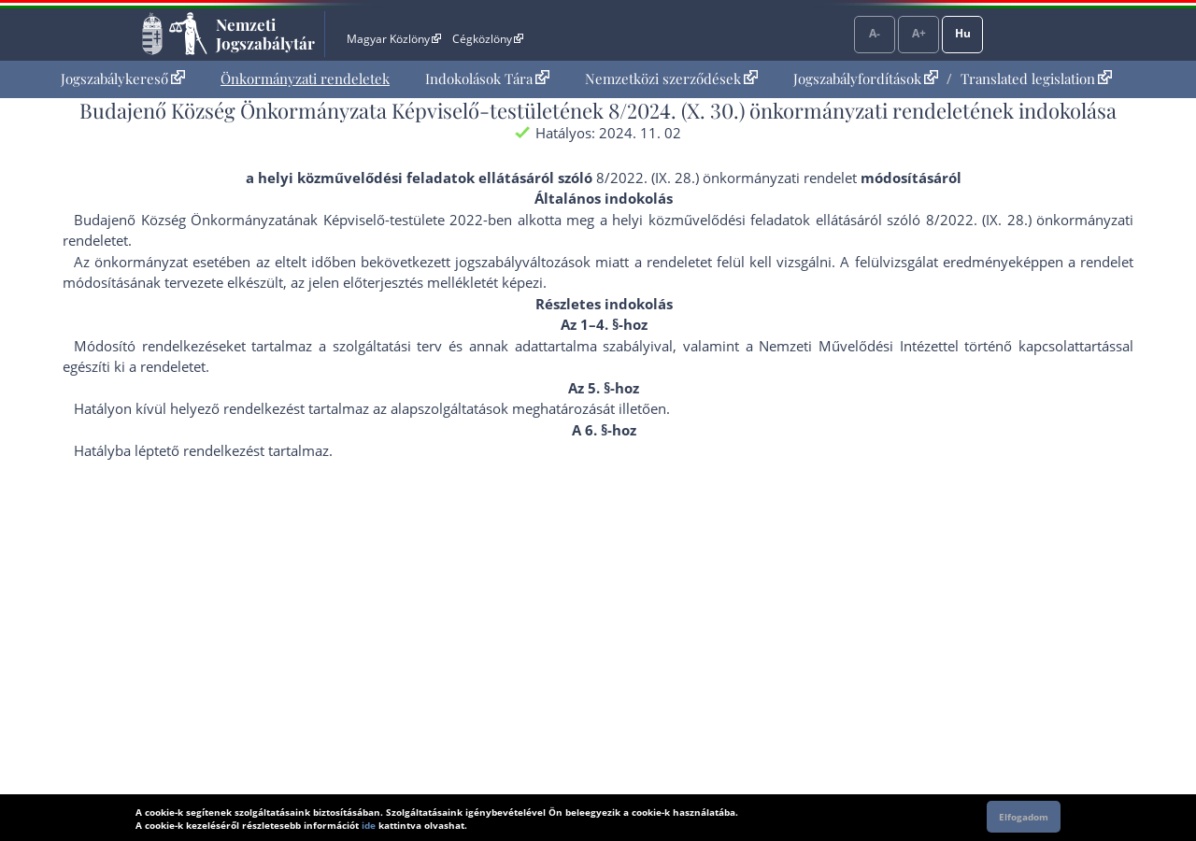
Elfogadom (1023, 816)
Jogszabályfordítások (865, 78)
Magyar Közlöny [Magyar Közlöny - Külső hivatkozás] (394, 39)
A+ (919, 33)
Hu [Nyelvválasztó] (963, 33)
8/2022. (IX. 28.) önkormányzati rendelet (726, 177)
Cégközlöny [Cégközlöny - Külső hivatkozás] (487, 39)
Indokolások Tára (487, 78)
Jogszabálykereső (123, 78)
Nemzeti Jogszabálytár (265, 33)
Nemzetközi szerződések (671, 78)
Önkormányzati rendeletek (305, 78)
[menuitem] (123, 79)
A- (874, 33)
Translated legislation (1036, 78)
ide (369, 825)
